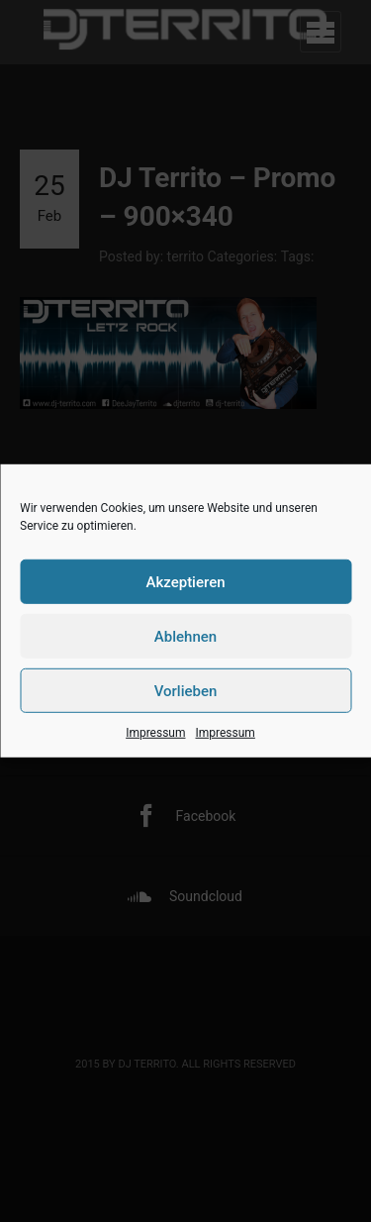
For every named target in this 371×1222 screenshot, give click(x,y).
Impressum (155, 733)
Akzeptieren (185, 581)
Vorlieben (186, 690)
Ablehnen (185, 636)
